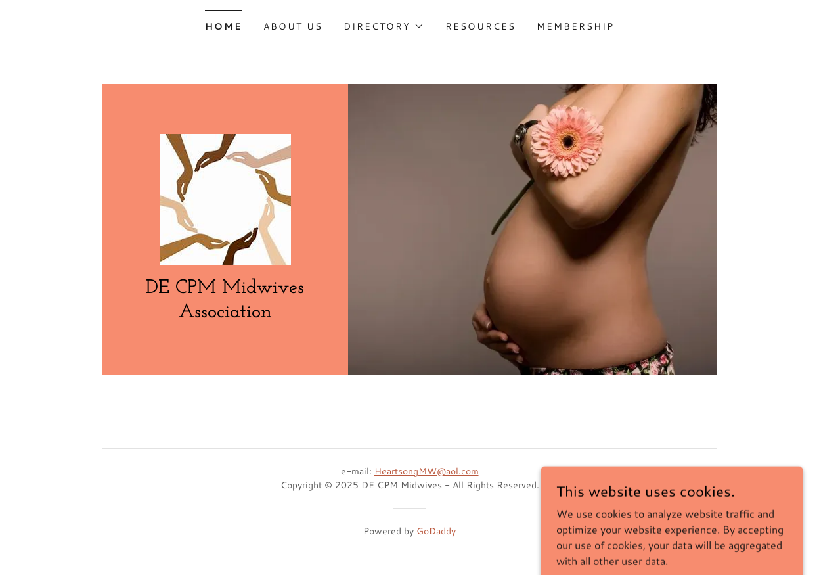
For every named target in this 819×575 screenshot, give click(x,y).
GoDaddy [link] (436, 531)
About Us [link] (292, 26)
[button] (383, 26)
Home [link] (223, 26)
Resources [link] (480, 26)
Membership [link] (575, 26)
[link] (225, 197)
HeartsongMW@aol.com (426, 471)
